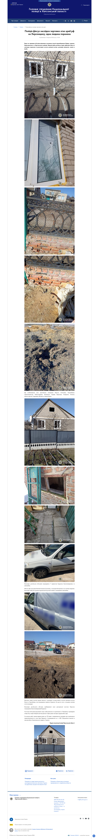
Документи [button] (40, 21)
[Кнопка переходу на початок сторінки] (93, 836)
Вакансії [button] (48, 21)
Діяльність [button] (23, 21)
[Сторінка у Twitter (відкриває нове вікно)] (68, 21)
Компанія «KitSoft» (74, 835)
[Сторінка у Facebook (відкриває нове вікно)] (65, 21)
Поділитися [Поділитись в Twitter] (70, 771)
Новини (21, 27)
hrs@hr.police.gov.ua (82, 799)
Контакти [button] (54, 21)
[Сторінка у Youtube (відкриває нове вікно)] (71, 21)
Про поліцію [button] (14, 21)
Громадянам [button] (31, 21)
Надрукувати (30, 771)
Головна (15, 27)
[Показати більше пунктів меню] (64, 21)
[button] (15, 795)
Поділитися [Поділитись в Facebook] (60, 771)
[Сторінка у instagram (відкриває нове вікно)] (74, 21)
